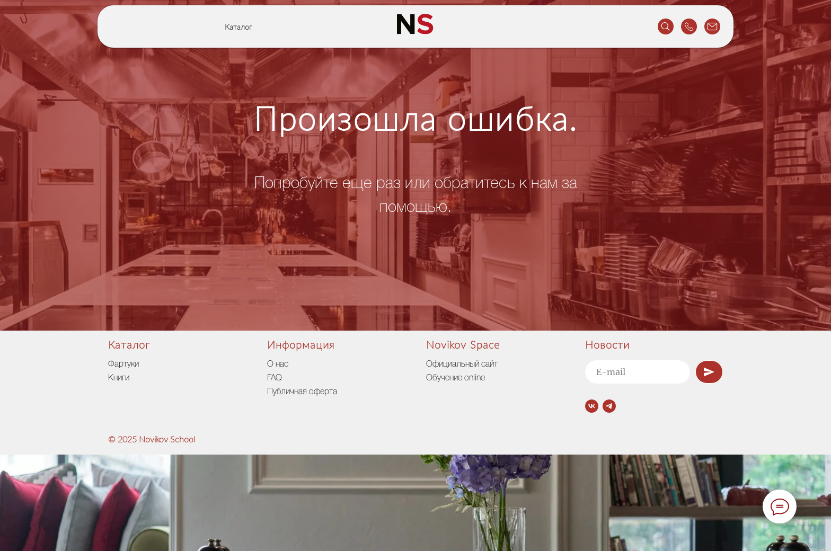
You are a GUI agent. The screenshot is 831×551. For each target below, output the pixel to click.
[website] (666, 26)
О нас (277, 364)
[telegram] (609, 406)
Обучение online (455, 378)
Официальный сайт (462, 364)
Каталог (238, 27)
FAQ (274, 378)
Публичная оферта (302, 392)
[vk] (591, 406)
